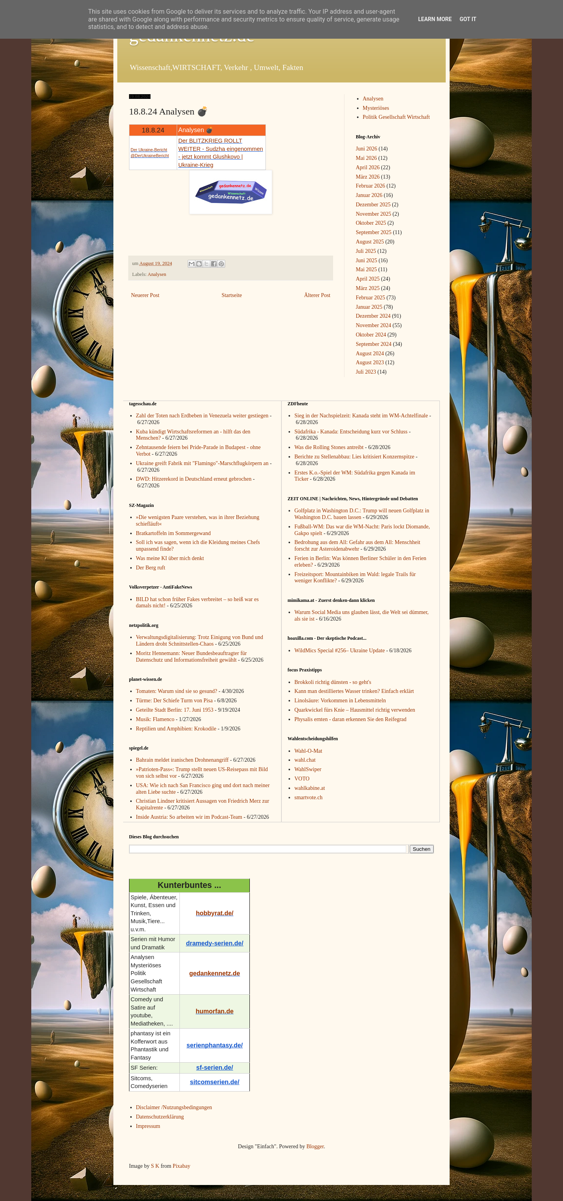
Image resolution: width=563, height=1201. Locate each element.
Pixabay (181, 1166)
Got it (467, 19)
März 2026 (368, 177)
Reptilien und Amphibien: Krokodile (176, 729)
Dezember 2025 (373, 205)
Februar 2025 (370, 298)
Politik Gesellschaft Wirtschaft (396, 117)
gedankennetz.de (214, 973)
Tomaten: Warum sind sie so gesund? (176, 691)
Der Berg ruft (150, 568)
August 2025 (370, 242)
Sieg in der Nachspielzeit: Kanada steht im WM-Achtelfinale (361, 416)
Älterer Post (317, 295)
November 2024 (373, 325)
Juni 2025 (366, 260)
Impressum (148, 1126)
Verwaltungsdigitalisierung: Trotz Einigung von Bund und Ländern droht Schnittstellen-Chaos (200, 640)
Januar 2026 (369, 195)
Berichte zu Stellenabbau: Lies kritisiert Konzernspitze (354, 457)
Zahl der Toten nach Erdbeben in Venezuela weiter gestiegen (202, 416)
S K (155, 1166)
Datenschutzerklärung (160, 1117)
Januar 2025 (369, 307)
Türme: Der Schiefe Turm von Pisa (174, 700)
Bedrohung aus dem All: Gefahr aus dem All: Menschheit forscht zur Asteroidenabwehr (357, 545)
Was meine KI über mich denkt (170, 558)
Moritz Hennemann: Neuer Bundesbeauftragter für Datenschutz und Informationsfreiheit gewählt (191, 656)
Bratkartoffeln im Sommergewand (173, 533)
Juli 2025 (366, 251)
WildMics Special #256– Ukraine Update (339, 650)
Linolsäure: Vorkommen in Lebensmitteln (340, 700)
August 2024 (370, 353)
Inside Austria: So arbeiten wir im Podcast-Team (189, 817)
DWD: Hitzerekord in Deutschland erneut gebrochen (194, 479)
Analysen (157, 274)
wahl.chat (305, 760)
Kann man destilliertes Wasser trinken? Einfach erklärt (354, 691)
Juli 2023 (366, 372)
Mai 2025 (366, 269)
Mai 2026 (366, 158)
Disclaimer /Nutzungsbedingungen (174, 1107)
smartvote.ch (308, 797)
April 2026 (368, 167)
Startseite (232, 295)
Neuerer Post (145, 295)
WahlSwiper (307, 769)
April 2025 (368, 279)
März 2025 (368, 288)
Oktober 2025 (371, 223)
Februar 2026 (370, 186)
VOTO (302, 779)
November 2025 (373, 214)
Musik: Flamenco (155, 719)
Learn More (435, 19)
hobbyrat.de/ (214, 913)
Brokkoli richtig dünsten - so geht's (332, 682)
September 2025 (373, 232)
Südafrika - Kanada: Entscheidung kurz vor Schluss (350, 432)
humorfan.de (215, 1011)
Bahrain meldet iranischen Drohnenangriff (182, 760)
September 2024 (373, 344)
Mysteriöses (376, 108)
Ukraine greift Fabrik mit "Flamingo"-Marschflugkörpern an (202, 463)
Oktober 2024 (371, 335)
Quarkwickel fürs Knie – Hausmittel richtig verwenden (354, 710)
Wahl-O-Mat (308, 751)
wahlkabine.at (309, 788)
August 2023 (370, 362)
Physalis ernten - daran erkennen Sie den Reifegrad (350, 719)
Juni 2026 (366, 149)
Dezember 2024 (373, 316)
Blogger (315, 1146)
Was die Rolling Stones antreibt (329, 447)
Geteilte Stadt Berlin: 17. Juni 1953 (174, 710)
